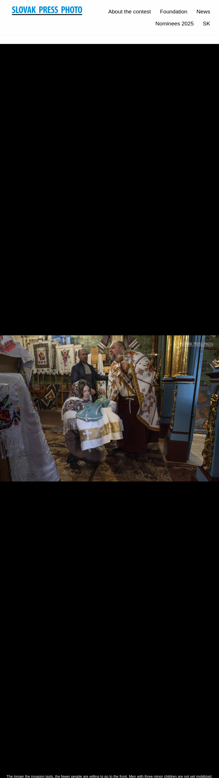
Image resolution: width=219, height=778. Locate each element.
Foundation (173, 12)
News (203, 12)
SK (206, 24)
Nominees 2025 (174, 24)
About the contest (129, 12)
